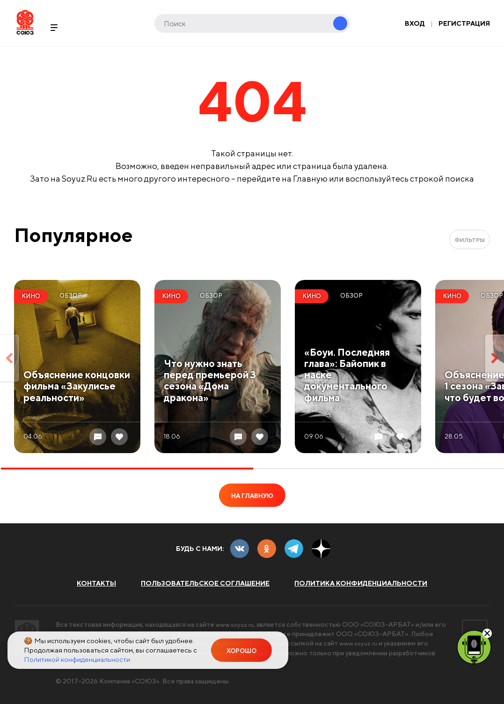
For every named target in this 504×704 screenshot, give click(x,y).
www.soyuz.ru (236, 624)
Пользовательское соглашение (205, 583)
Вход (415, 23)
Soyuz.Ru (25, 22)
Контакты (96, 583)
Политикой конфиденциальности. (77, 659)
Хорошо (241, 650)
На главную (252, 495)
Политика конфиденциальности (360, 583)
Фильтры (469, 239)
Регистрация (464, 23)
